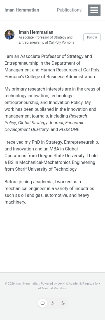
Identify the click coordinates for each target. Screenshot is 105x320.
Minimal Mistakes (54, 288)
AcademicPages (80, 283)
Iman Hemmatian (21, 10)
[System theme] (42, 303)
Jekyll (61, 283)
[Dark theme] (62, 303)
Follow (92, 37)
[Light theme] (52, 303)
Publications (69, 10)
